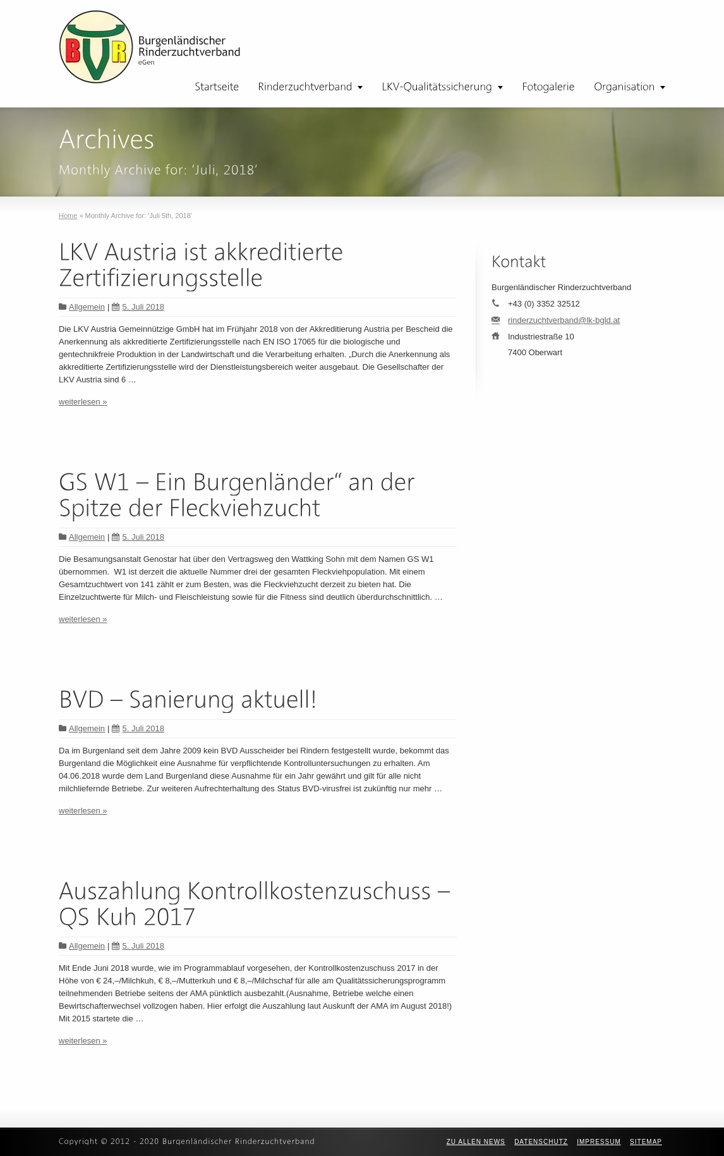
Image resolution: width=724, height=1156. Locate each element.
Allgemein (87, 307)
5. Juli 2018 (138, 307)
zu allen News (476, 1141)
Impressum (599, 1141)
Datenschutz (541, 1141)
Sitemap (646, 1141)
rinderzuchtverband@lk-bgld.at (564, 320)
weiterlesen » (83, 401)
